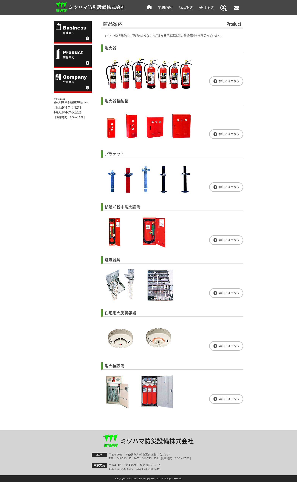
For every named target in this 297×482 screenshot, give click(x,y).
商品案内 (186, 7)
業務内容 (165, 7)
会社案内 (206, 7)
